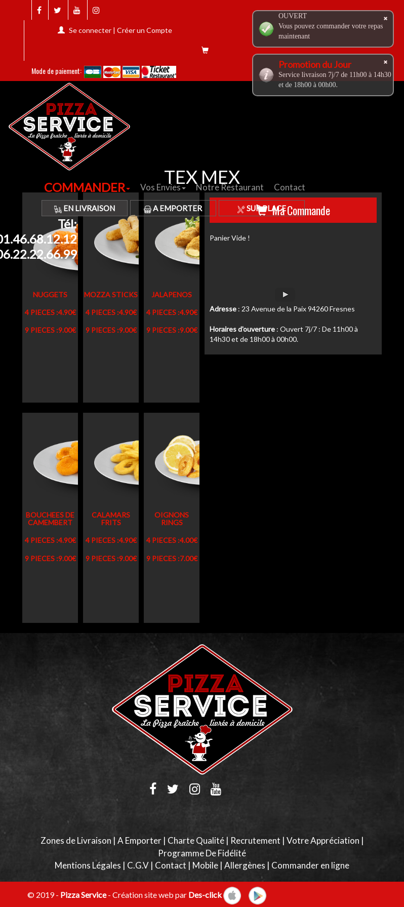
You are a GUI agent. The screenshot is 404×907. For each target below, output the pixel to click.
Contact (289, 187)
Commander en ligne (310, 865)
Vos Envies (163, 187)
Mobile (205, 865)
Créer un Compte (144, 30)
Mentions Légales (88, 865)
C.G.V (138, 865)
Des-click (205, 894)
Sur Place (261, 208)
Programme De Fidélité (202, 853)
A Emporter (173, 208)
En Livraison (84, 208)
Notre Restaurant (230, 187)
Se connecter (90, 30)
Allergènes (244, 865)
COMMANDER (87, 187)
